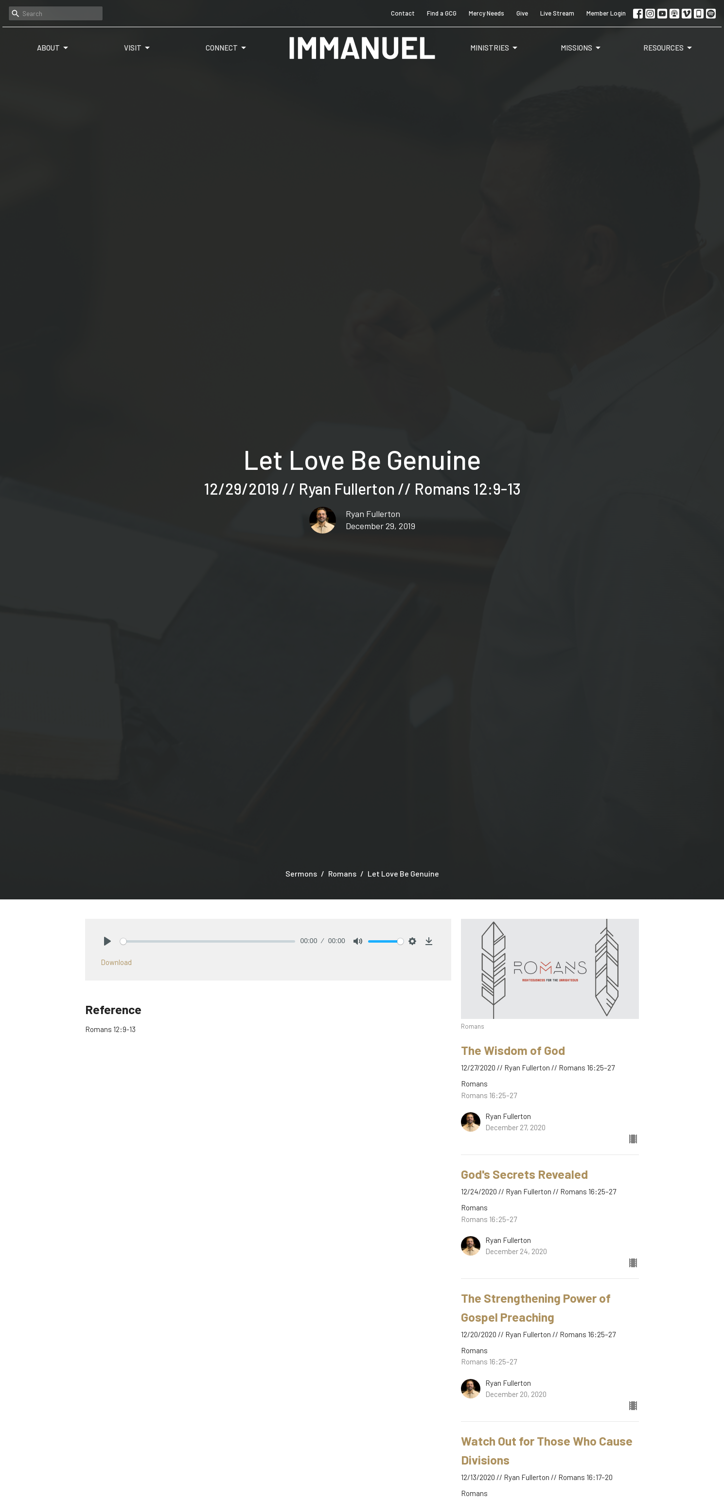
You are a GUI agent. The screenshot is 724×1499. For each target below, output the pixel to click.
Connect (226, 48)
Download (116, 962)
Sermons (301, 873)
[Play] (107, 941)
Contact (403, 13)
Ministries (494, 48)
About (53, 48)
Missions (581, 48)
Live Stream (557, 13)
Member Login (606, 13)
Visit (137, 48)
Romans (342, 873)
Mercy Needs (486, 13)
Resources (668, 48)
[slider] (208, 941)
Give (522, 13)
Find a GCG (442, 13)
